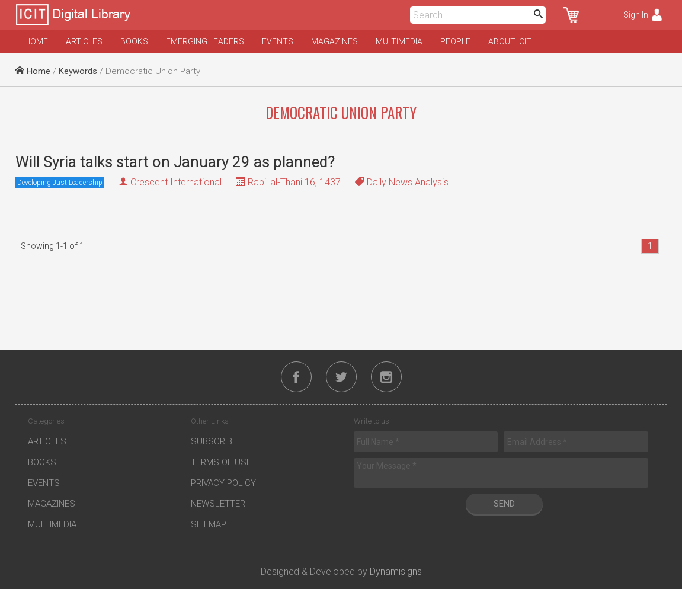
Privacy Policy (223, 483)
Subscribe (214, 441)
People (455, 41)
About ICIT (509, 41)
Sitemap (208, 524)
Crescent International (176, 182)
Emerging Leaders (205, 41)
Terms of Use (221, 462)
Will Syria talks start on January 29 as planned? (175, 162)
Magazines (334, 41)
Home (36, 41)
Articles (84, 41)
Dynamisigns (396, 571)
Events (277, 41)
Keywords (78, 71)
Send (504, 503)
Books (134, 41)
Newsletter (218, 503)
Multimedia (399, 41)
